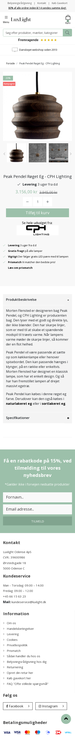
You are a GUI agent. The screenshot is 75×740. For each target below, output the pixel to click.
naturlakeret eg (19, 403)
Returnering (13, 667)
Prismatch (12, 651)
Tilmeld (37, 521)
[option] (16, 152)
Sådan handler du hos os (21, 656)
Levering (11, 634)
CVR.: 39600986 (14, 557)
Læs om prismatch (20, 268)
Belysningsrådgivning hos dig (25, 662)
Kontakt (41, 3)
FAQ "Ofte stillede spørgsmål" (25, 684)
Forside (10, 63)
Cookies (10, 640)
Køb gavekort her (17, 678)
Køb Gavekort (59, 3)
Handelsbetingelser (18, 629)
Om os (9, 623)
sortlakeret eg (53, 403)
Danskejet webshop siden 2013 (38, 49)
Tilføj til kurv (37, 212)
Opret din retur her (18, 673)
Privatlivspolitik (15, 645)
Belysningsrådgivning (20, 3)
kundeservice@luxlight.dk (29, 602)
